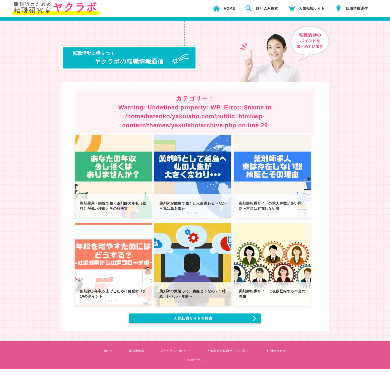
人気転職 (312, 8)
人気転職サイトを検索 (194, 321)
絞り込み (267, 8)
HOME (229, 8)
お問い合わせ (285, 356)
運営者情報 (130, 356)
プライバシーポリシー (172, 356)
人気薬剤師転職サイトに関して (232, 356)
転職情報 (357, 8)
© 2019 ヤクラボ (195, 365)
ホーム (99, 356)
